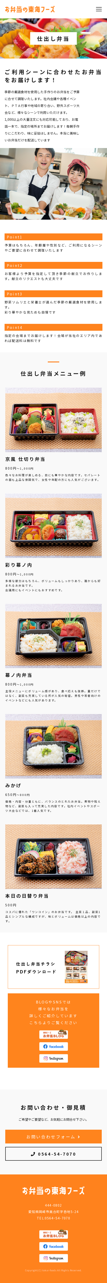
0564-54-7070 (53, 1154)
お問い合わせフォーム (53, 1137)
